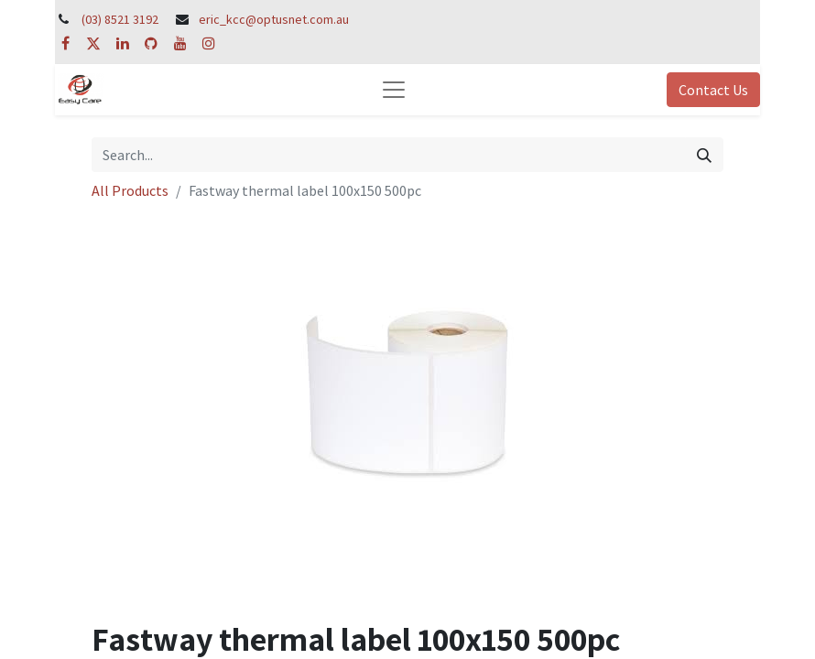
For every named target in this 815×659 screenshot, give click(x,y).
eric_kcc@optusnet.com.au (274, 19)
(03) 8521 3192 (120, 19)
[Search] (704, 154)
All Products (130, 190)
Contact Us (713, 90)
